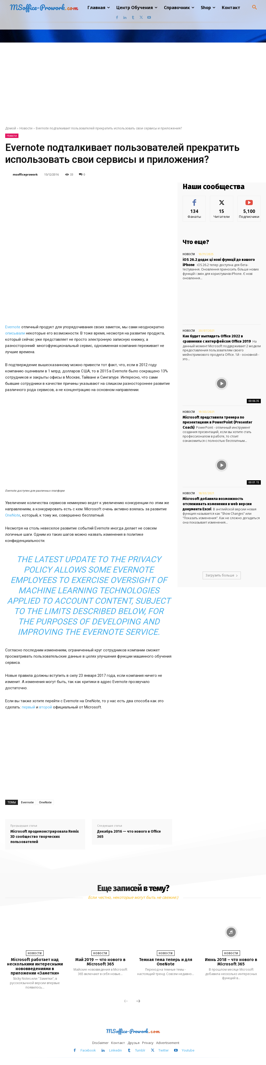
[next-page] (138, 1001)
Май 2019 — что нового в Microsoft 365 (100, 962)
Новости (25, 128)
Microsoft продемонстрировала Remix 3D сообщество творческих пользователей (44, 836)
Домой (10, 128)
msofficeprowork (25, 174)
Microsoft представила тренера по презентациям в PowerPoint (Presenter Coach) (217, 422)
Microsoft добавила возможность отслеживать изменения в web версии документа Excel (217, 504)
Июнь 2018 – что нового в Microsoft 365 (231, 962)
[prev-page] (126, 1001)
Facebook (88, 1050)
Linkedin (115, 1050)
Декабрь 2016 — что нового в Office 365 (129, 834)
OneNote (12, 515)
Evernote (12, 327)
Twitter (163, 1050)
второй (45, 707)
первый (28, 707)
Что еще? (196, 242)
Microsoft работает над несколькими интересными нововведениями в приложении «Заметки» (35, 966)
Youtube (188, 1050)
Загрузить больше (221, 575)
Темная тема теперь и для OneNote (165, 962)
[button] (254, 7)
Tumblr (140, 1050)
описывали (15, 333)
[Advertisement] (133, 81)
